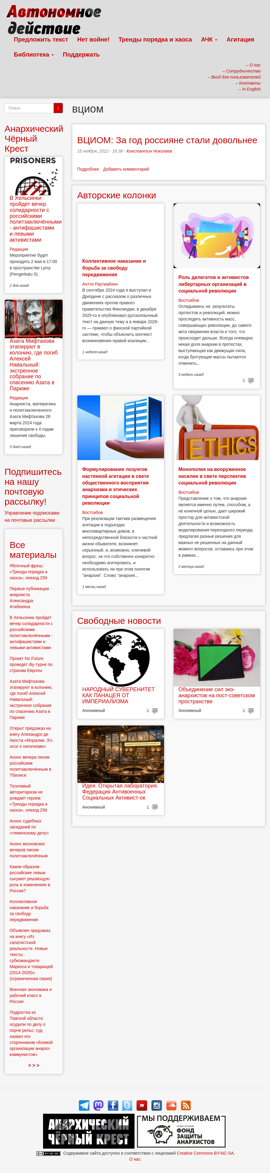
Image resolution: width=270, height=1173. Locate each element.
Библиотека (34, 54)
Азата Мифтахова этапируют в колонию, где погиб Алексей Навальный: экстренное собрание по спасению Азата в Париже (34, 365)
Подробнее (88, 169)
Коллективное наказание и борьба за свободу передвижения (114, 267)
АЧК (209, 39)
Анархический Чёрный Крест (34, 138)
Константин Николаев (149, 151)
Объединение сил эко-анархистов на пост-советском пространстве (216, 695)
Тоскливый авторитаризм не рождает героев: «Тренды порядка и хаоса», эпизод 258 (29, 798)
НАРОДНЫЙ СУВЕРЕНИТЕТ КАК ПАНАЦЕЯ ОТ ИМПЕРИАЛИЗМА (118, 695)
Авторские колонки (116, 195)
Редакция (19, 249)
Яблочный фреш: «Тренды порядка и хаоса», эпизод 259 (29, 571)
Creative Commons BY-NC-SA (205, 1153)
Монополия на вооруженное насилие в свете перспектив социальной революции (212, 476)
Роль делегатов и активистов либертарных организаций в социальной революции (213, 284)
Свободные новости (119, 621)
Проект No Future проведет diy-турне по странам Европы (31, 664)
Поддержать (81, 54)
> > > (33, 1065)
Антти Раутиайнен (100, 284)
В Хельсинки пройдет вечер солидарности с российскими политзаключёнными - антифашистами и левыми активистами (36, 219)
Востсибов (188, 300)
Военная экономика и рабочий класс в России (31, 995)
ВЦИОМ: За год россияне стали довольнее (167, 140)
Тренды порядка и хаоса (155, 39)
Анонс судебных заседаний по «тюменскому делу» (29, 827)
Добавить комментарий (126, 169)
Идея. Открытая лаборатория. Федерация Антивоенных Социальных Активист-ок (120, 792)
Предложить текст (41, 39)
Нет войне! (93, 39)
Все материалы (33, 550)
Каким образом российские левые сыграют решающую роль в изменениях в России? (30, 878)
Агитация (240, 39)
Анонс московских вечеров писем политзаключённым (29, 849)
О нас (135, 1159)
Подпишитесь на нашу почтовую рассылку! (33, 486)
